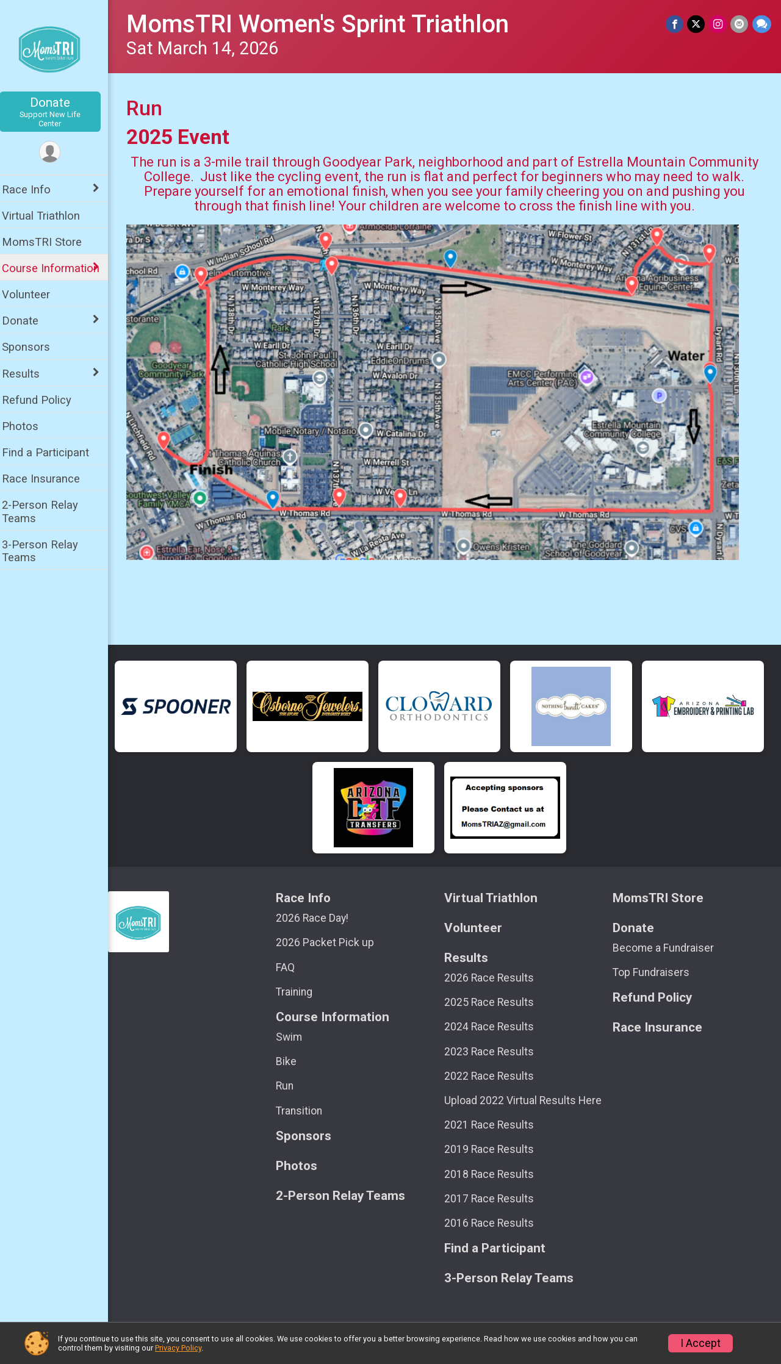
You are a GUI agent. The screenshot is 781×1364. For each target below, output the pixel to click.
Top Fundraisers (653, 972)
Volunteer (34, 294)
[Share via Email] (740, 24)
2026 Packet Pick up (332, 942)
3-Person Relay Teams (48, 551)
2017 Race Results (493, 1199)
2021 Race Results (493, 1125)
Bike (293, 1061)
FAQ (292, 967)
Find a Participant (53, 452)
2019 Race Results (493, 1149)
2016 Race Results (493, 1223)
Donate (58, 111)
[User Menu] (58, 152)
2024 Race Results (493, 1027)
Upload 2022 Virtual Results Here (527, 1100)
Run (291, 1086)
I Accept (700, 1343)
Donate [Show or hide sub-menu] (28, 320)
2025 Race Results (493, 1002)
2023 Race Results (493, 1052)
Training (301, 992)
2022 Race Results (493, 1076)
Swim (296, 1037)
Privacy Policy (178, 1347)
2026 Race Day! (319, 918)
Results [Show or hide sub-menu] (29, 373)
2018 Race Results (493, 1174)
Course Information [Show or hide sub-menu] (58, 268)
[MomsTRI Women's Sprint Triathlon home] (58, 47)
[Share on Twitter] (697, 24)
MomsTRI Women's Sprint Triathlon (325, 24)
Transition (306, 1111)
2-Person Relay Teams (48, 511)
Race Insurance (49, 478)
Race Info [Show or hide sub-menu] (34, 189)
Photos (28, 426)
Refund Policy (44, 399)
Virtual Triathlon (49, 215)
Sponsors (34, 346)
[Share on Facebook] (676, 24)
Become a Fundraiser (665, 948)
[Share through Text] (761, 24)
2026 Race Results (493, 978)
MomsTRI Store (50, 241)
